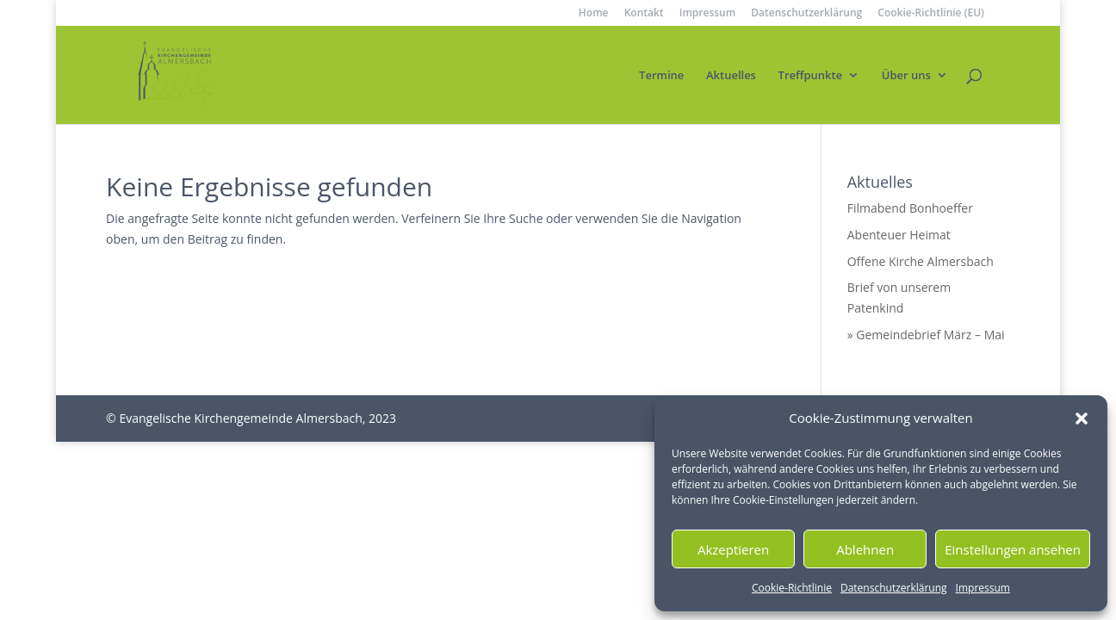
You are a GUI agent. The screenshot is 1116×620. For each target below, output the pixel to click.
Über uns (906, 76)
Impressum (983, 587)
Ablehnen (865, 549)
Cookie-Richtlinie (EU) (930, 14)
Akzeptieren (733, 549)
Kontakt (644, 14)
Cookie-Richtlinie (792, 587)
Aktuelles (731, 76)
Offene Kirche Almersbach (920, 261)
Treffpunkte (810, 76)
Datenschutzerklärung (893, 587)
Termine (661, 76)
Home (594, 14)
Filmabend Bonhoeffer (910, 208)
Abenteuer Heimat (899, 234)
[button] (1081, 418)
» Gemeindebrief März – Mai (926, 334)
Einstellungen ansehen (1013, 549)
